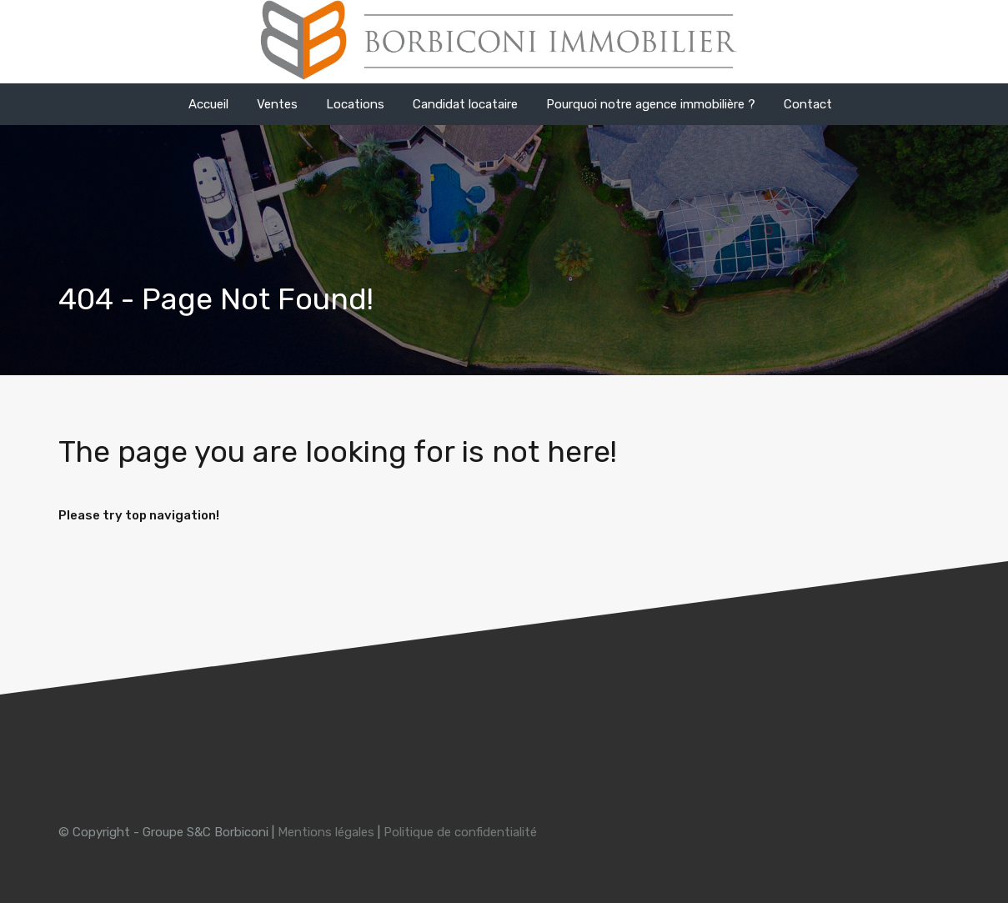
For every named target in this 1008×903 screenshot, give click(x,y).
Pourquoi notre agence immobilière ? (650, 104)
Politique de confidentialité (460, 832)
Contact (808, 104)
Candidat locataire (465, 104)
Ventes (277, 104)
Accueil (208, 104)
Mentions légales (326, 832)
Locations (355, 104)
